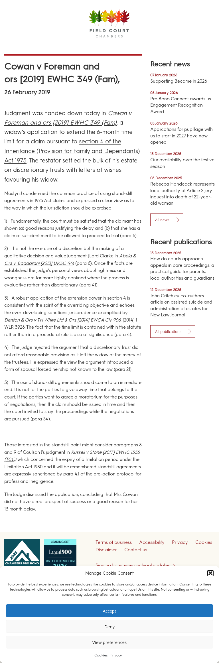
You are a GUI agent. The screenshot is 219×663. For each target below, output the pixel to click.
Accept (109, 611)
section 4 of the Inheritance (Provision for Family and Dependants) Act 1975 (72, 151)
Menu (204, 45)
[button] (210, 573)
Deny (109, 626)
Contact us (135, 549)
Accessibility (152, 542)
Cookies (101, 655)
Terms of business (114, 542)
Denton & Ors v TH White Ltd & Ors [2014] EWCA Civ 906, (62, 320)
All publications (168, 331)
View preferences (109, 642)
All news (162, 219)
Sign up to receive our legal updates (133, 565)
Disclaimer (106, 549)
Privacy (116, 655)
